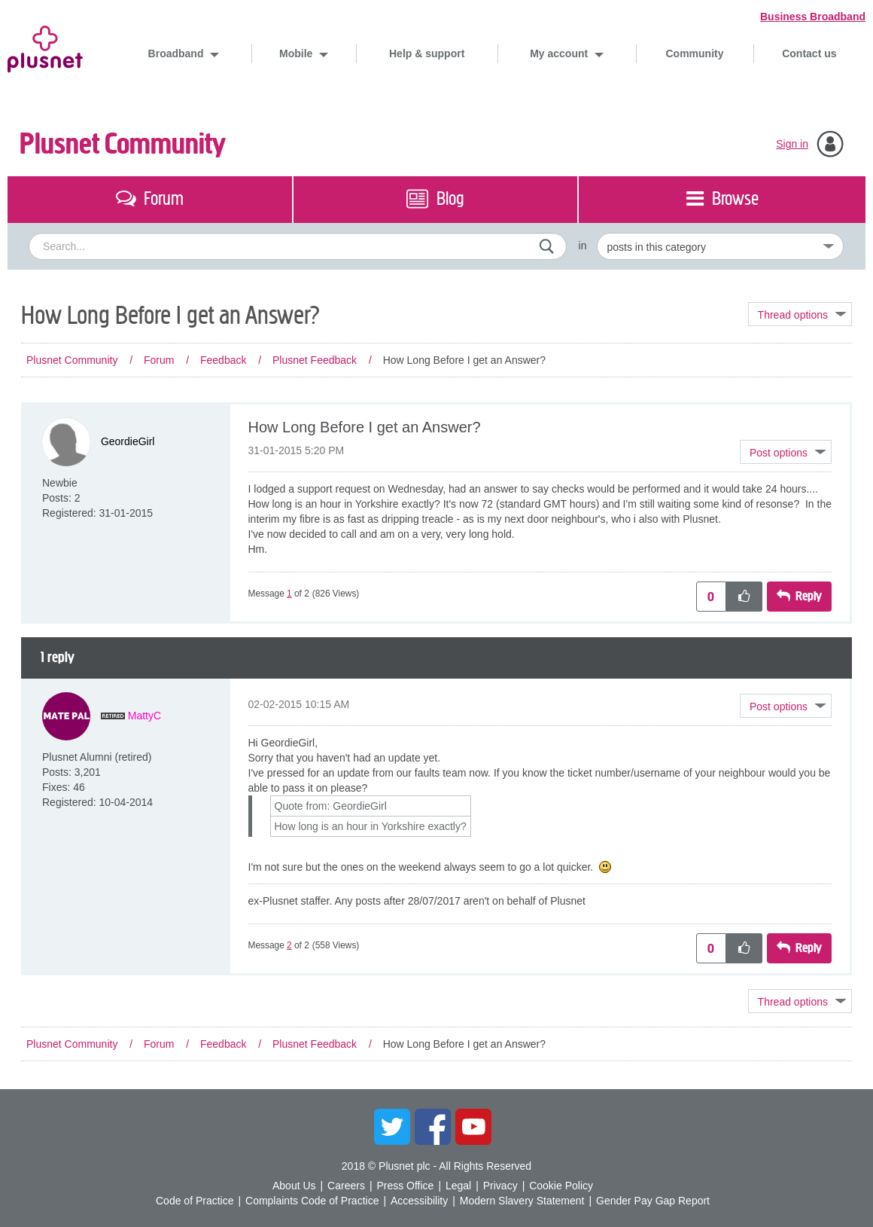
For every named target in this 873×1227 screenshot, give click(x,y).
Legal (458, 1186)
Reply (808, 596)
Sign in (792, 144)
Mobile (297, 53)
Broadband (177, 53)
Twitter (392, 1127)
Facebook (433, 1127)
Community (695, 53)
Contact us (809, 53)
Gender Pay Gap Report (653, 1201)
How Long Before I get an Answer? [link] (464, 360)
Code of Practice (195, 1201)
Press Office (404, 1186)
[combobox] (298, 246)
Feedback (223, 360)
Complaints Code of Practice (312, 1201)
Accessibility (419, 1201)
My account (560, 53)
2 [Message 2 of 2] (289, 945)
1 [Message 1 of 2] (289, 593)
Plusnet (45, 46)
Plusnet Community (123, 144)
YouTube (473, 1127)
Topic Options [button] (800, 314)
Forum (159, 360)
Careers (346, 1186)
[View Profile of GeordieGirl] (128, 441)
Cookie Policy (561, 1186)
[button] (786, 452)
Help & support (426, 53)
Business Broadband (812, 17)
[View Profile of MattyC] (144, 716)
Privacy (500, 1186)
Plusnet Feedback (314, 360)
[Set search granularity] (720, 246)
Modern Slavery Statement (522, 1201)
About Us (294, 1186)
